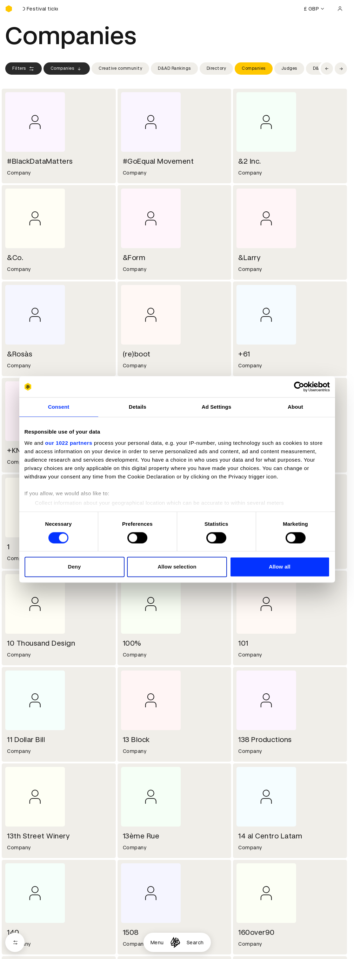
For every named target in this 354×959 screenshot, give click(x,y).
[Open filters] (15, 942)
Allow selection (177, 567)
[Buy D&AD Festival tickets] (40, 8)
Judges (289, 68)
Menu (157, 942)
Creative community (120, 68)
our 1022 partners (68, 443)
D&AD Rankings (174, 68)
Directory (216, 68)
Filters (23, 68)
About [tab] (295, 407)
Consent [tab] (58, 407)
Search (195, 942)
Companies (67, 68)
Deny (74, 567)
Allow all (279, 567)
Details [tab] (137, 407)
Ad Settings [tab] (216, 407)
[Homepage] (175, 942)
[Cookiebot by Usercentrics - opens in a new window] (299, 386)
